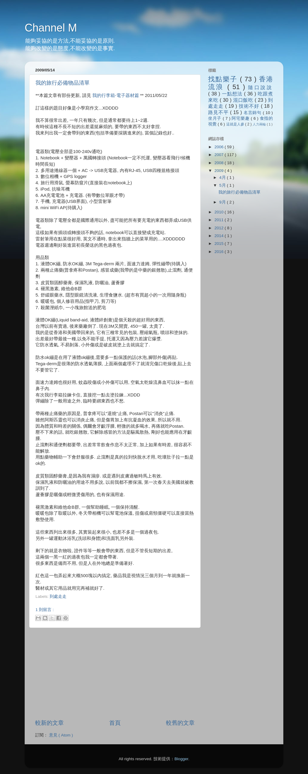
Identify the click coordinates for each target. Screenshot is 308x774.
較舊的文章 (180, 723)
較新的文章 (49, 723)
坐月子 (215, 118)
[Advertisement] (105, 602)
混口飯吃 (244, 100)
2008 (219, 163)
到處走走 (58, 596)
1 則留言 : (44, 609)
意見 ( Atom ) (61, 735)
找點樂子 (224, 79)
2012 (219, 228)
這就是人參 (235, 124)
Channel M (51, 28)
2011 (219, 220)
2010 (219, 212)
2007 (219, 154)
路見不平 (219, 112)
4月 (223, 177)
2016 (219, 251)
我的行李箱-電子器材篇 (115, 95)
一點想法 (233, 93)
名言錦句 (253, 112)
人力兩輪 (260, 124)
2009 (219, 170)
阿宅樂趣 (241, 118)
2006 (219, 147)
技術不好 (250, 106)
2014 (219, 235)
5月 (223, 185)
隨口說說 (260, 87)
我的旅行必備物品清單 (62, 83)
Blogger (181, 759)
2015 (219, 243)
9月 (223, 202)
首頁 (115, 723)
